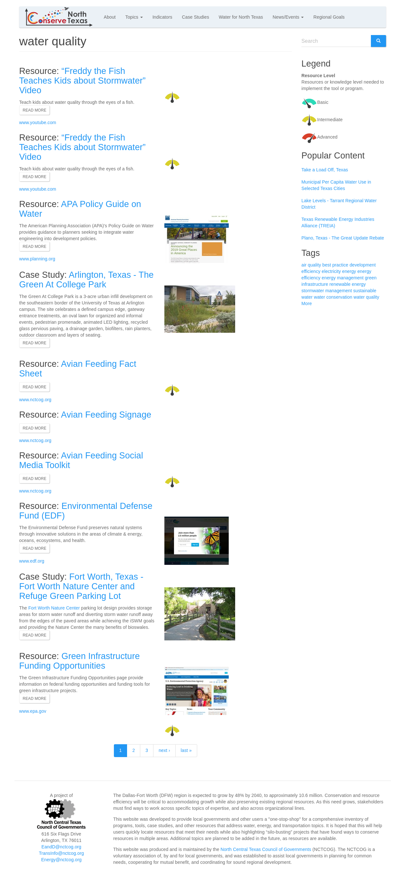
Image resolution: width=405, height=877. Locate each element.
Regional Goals (329, 17)
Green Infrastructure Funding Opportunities (79, 661)
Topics (134, 17)
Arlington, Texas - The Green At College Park (86, 279)
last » (186, 750)
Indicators (162, 17)
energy (349, 271)
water (307, 297)
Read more (35, 110)
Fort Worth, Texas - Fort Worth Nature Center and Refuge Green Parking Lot (81, 586)
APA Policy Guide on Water (80, 209)
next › (164, 750)
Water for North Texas (241, 17)
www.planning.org (37, 258)
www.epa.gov (32, 711)
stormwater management (326, 290)
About (110, 17)
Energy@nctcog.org (61, 859)
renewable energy (347, 284)
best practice (335, 264)
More (306, 303)
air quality (311, 264)
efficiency (310, 271)
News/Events (288, 17)
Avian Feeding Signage (106, 415)
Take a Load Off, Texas (324, 169)
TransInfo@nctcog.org (61, 853)
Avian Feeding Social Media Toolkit (81, 460)
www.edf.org (31, 561)
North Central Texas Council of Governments (266, 849)
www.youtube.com (37, 122)
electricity (331, 271)
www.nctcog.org (35, 399)
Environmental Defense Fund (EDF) (85, 510)
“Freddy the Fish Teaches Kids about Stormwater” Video (82, 80)
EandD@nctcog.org (61, 846)
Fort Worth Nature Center (54, 607)
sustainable (364, 290)
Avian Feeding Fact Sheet (77, 368)
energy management (343, 277)
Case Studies (195, 17)
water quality (366, 297)
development (363, 264)
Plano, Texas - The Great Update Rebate (342, 237)
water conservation (333, 297)
